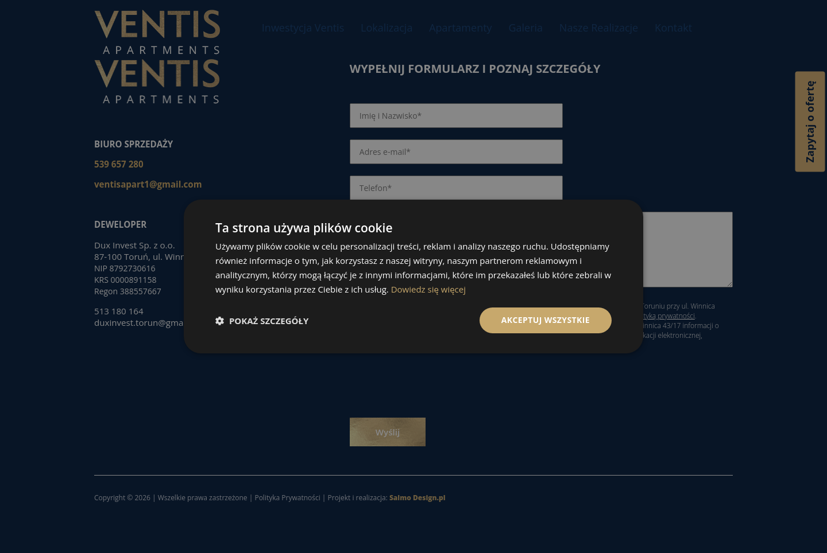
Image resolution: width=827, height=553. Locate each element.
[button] (261, 321)
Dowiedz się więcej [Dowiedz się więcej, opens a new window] (428, 289)
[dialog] (413, 276)
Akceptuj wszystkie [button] (545, 319)
